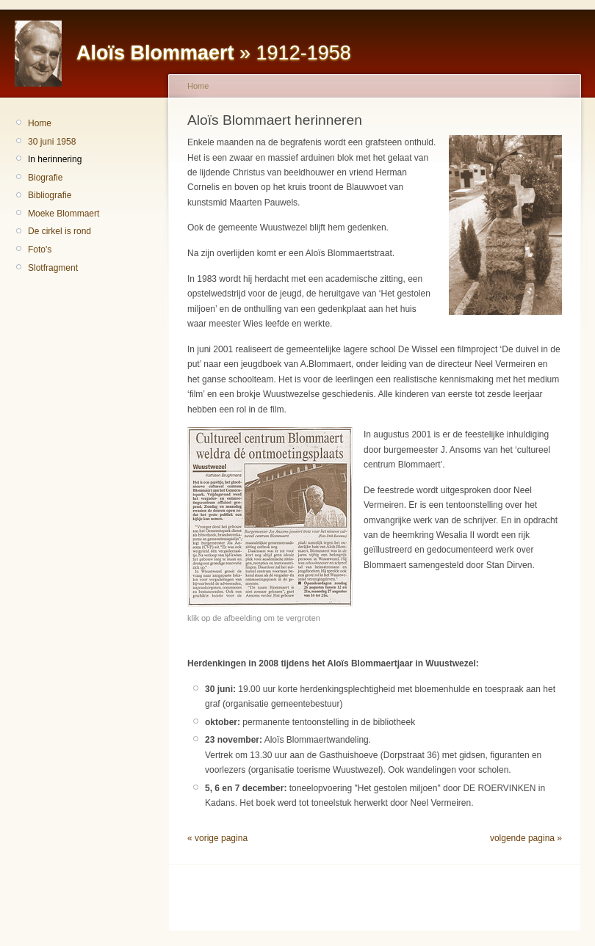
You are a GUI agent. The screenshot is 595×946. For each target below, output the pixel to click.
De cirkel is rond (59, 231)
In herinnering (55, 159)
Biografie (45, 177)
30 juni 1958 (52, 142)
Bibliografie (49, 195)
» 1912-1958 (213, 53)
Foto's (39, 249)
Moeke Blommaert (63, 213)
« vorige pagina (217, 838)
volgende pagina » (526, 838)
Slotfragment (53, 268)
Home (39, 123)
